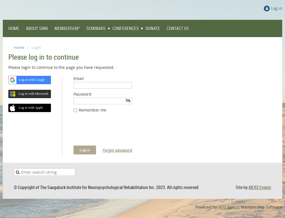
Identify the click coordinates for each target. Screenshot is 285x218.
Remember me (92, 110)
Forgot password (117, 150)
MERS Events (260, 187)
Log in (276, 8)
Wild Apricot (229, 207)
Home (19, 47)
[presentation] (115, 132)
